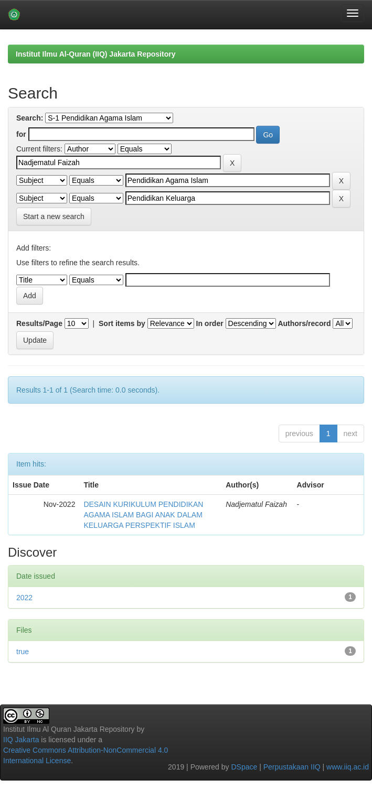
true (22, 651)
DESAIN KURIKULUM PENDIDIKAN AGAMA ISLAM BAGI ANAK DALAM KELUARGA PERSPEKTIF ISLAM (143, 514)
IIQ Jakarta (21, 739)
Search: (29, 118)
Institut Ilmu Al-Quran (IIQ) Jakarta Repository (95, 54)
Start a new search (53, 216)
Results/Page (39, 323)
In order (210, 323)
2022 (24, 597)
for (21, 134)
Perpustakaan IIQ (292, 767)
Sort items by (122, 323)
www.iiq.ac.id (347, 767)
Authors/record (304, 323)
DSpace (244, 767)
